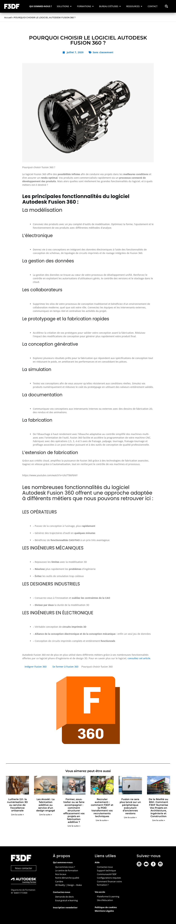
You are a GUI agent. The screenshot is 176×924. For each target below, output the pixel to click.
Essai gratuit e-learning (66, 900)
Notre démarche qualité (67, 877)
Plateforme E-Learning (108, 896)
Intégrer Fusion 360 (36, 666)
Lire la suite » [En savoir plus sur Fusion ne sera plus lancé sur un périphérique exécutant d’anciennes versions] (130, 817)
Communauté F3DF (106, 874)
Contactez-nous (105, 866)
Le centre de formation (66, 870)
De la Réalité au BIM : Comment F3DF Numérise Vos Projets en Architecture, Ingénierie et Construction (158, 808)
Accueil (8, 17)
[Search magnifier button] (166, 6)
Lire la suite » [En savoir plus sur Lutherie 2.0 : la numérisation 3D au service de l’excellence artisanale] (17, 814)
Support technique (106, 870)
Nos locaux (60, 874)
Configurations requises (109, 877)
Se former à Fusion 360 (65, 666)
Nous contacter (23, 868)
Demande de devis (64, 896)
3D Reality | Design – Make (68, 885)
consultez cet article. (139, 658)
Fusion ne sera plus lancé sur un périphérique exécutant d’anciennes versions (130, 806)
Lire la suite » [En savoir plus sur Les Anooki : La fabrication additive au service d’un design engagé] (45, 814)
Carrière (59, 881)
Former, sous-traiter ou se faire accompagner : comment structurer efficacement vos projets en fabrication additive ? (73, 810)
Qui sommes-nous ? (65, 866)
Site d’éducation (105, 900)
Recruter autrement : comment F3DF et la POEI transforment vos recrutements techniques (102, 808)
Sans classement (103, 52)
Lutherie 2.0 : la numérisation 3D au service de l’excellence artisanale (17, 805)
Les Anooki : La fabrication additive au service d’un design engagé (45, 805)
